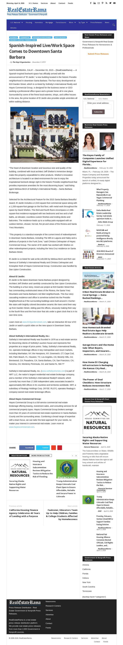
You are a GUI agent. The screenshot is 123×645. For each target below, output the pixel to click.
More (72, 22)
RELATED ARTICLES (19, 455)
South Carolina (89, 587)
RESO (100, 257)
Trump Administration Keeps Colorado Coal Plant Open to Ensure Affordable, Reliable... (105, 502)
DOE (99, 511)
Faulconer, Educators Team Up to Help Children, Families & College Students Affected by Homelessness (61, 515)
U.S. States (33, 3)
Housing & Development (42, 37)
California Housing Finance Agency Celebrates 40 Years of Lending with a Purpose (24, 513)
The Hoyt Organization (21, 62)
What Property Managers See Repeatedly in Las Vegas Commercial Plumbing (104, 195)
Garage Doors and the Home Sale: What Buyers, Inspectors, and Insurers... (98, 347)
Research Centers (53, 606)
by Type (83, 22)
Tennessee (87, 591)
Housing (29, 22)
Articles (13, 28)
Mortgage (49, 22)
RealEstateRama (90, 168)
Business (13, 37)
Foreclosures (61, 22)
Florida (85, 574)
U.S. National (16, 22)
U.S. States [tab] (103, 99)
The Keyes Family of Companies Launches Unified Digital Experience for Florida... (98, 160)
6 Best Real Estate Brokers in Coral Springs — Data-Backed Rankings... (98, 294)
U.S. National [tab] (89, 99)
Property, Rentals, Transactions (23, 40)
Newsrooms (51, 601)
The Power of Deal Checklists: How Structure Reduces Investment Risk (97, 382)
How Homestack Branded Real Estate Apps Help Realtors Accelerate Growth (98, 330)
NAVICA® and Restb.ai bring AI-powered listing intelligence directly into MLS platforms (105, 236)
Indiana (86, 578)
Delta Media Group (105, 222)
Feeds (70, 3)
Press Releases (96, 22)
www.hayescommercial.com (21, 427)
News (107, 22)
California (87, 569)
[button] (112, 25)
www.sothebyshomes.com (53, 371)
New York (87, 582)
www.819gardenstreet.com (34, 322)
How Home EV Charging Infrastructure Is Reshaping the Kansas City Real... (98, 365)
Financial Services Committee (104, 489)
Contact (62, 3)
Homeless (39, 22)
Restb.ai (101, 244)
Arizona (86, 565)
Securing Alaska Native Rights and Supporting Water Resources (95, 440)
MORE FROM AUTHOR (40, 455)
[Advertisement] (82, 11)
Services (44, 3)
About (53, 3)
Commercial (25, 37)
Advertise (50, 615)
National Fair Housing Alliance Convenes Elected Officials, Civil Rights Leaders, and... (105, 540)
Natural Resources (91, 447)
